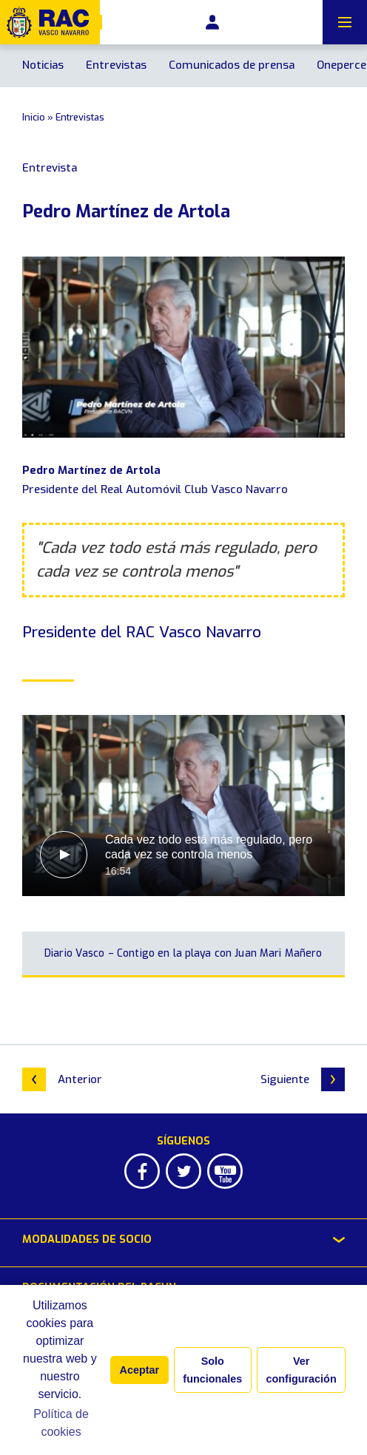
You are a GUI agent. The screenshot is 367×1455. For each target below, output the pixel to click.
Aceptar (140, 1370)
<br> (183, 805)
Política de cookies (61, 1423)
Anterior (62, 1079)
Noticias (43, 65)
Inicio (33, 117)
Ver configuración (301, 1370)
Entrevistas (116, 65)
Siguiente (302, 1079)
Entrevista (49, 167)
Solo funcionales (212, 1370)
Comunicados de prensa (231, 65)
